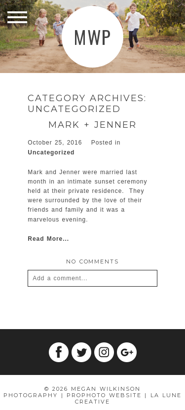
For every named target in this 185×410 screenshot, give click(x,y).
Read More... (48, 238)
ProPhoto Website (104, 395)
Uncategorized (51, 152)
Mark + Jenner (92, 125)
